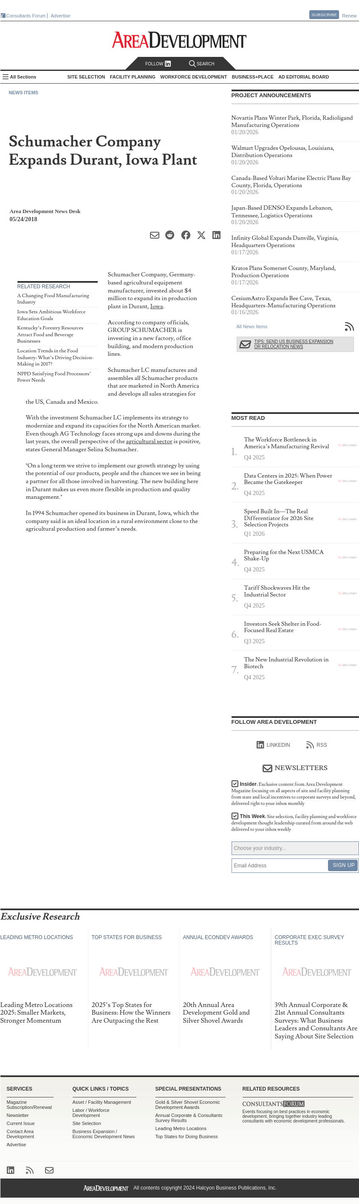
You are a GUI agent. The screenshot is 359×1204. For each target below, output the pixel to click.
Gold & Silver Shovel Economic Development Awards (187, 1105)
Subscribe (324, 14)
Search (202, 64)
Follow (158, 64)
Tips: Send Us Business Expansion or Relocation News (294, 344)
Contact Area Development (20, 1134)
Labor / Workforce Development (91, 1113)
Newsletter (18, 1115)
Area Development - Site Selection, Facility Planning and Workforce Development (179, 39)
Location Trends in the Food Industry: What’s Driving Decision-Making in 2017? (55, 357)
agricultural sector (149, 441)
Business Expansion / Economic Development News (104, 1134)
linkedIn (273, 745)
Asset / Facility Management (102, 1102)
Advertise (61, 15)
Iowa (156, 306)
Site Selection (87, 1123)
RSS (316, 745)
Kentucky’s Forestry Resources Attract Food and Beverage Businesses (50, 334)
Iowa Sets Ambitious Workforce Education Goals (51, 315)
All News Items (252, 326)
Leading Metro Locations (180, 1128)
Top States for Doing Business (186, 1136)
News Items (24, 92)
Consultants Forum (26, 15)
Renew (349, 15)
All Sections (23, 76)
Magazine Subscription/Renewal (29, 1105)
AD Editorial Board (303, 76)
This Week (294, 823)
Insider (294, 794)
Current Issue (21, 1123)
